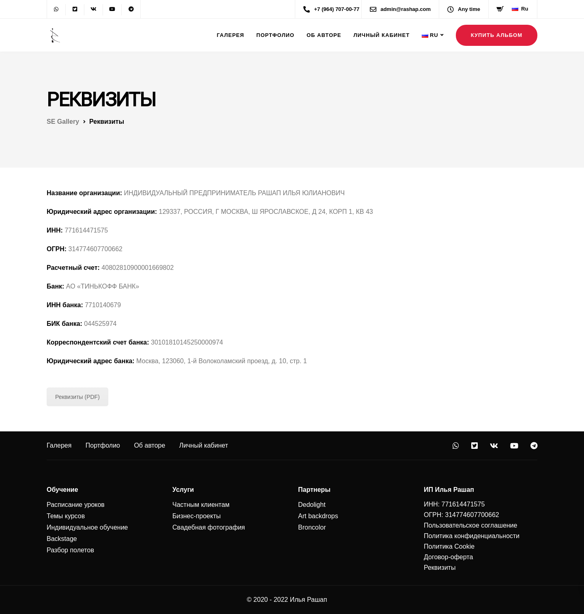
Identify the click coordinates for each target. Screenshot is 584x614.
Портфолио (275, 35)
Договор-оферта (448, 557)
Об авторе (324, 35)
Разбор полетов (70, 550)
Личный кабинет (381, 35)
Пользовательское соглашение (470, 525)
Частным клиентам (201, 504)
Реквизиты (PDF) (77, 397)
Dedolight (312, 504)
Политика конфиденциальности (472, 535)
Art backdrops (318, 516)
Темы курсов (66, 516)
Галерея (231, 35)
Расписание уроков (76, 504)
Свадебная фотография (208, 527)
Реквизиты (439, 567)
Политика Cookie (449, 546)
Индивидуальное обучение (87, 527)
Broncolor (312, 527)
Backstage (62, 538)
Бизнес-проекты (196, 516)
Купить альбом (496, 35)
